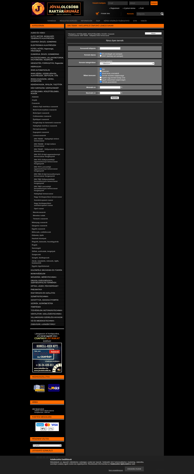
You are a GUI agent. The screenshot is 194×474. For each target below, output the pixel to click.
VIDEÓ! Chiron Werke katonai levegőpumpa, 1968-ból (44, 411)
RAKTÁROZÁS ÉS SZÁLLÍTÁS (43, 293)
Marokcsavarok (39, 212)
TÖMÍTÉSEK (36, 307)
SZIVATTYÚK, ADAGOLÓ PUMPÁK (45, 300)
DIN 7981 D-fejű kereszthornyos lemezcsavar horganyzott (47, 175)
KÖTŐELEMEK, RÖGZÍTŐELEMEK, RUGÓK (92, 34)
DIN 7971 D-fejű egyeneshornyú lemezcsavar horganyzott (47, 155)
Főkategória (72, 34)
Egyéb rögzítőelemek (40, 266)
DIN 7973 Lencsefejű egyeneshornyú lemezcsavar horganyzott (46, 169)
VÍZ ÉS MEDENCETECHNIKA (42, 321)
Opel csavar (39, 209)
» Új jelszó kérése (129, 8)
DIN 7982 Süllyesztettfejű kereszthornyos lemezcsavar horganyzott (46, 181)
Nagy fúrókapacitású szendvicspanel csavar (43, 204)
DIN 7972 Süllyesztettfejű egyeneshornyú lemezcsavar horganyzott (46, 162)
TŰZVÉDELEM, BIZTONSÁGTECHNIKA (46, 310)
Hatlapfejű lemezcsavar (43, 194)
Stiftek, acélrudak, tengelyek (43, 251)
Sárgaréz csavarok (39, 226)
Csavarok (111, 34)
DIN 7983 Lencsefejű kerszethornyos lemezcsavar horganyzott (46, 188)
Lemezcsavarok (74, 35)
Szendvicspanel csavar (43, 200)
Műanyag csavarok (39, 222)
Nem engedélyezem (116, 470)
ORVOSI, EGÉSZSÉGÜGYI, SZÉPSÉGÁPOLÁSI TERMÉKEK (43, 282)
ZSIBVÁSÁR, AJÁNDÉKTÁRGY (43, 324)
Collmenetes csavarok (42, 116)
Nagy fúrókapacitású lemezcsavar (48, 197)
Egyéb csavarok (38, 229)
